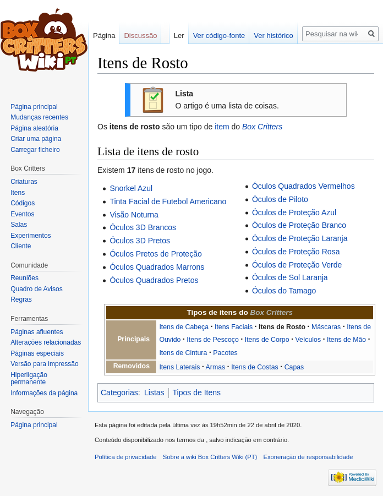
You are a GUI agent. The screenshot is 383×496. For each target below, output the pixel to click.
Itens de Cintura (183, 353)
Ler (179, 35)
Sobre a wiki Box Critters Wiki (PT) (210, 457)
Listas (154, 392)
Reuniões (24, 278)
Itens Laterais (179, 367)
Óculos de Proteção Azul (294, 212)
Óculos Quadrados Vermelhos (303, 186)
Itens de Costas (254, 367)
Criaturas (23, 182)
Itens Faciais (234, 327)
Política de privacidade (126, 457)
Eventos (22, 214)
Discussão (140, 35)
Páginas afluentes (36, 332)
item (222, 126)
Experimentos (30, 235)
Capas (294, 367)
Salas (18, 224)
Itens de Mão (346, 340)
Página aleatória (34, 128)
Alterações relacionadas (45, 342)
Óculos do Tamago (284, 290)
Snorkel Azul (131, 188)
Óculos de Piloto (280, 199)
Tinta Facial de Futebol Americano (168, 201)
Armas (216, 367)
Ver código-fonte (219, 35)
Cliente (20, 246)
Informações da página (44, 393)
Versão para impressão (44, 364)
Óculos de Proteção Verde (297, 264)
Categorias (119, 392)
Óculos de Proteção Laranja (300, 238)
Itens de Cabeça (184, 327)
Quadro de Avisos (36, 289)
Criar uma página (35, 139)
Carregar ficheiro (34, 150)
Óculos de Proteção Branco (299, 225)
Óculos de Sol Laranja (290, 277)
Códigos (22, 203)
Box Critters (262, 126)
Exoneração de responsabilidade (308, 457)
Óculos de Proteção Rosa (296, 251)
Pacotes (225, 353)
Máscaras (326, 327)
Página (104, 35)
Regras (21, 299)
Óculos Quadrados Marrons (157, 267)
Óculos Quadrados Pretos (154, 280)
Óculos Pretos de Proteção (155, 253)
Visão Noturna (134, 214)
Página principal (33, 107)
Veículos (308, 340)
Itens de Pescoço (212, 340)
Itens (17, 193)
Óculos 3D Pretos (140, 240)
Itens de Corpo (267, 340)
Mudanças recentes (39, 117)
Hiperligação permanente (28, 378)
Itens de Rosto (282, 327)
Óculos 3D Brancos (143, 227)
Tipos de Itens (197, 392)
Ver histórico (273, 35)
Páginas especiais (37, 353)
